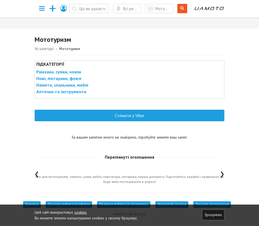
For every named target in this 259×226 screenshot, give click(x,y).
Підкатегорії (50, 64)
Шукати (182, 8)
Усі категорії (44, 48)
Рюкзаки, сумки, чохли (58, 72)
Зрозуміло (213, 214)
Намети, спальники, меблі (62, 85)
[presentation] (37, 173)
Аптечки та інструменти (61, 91)
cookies (80, 212)
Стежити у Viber (129, 115)
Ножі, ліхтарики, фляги (58, 78)
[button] (63, 8)
